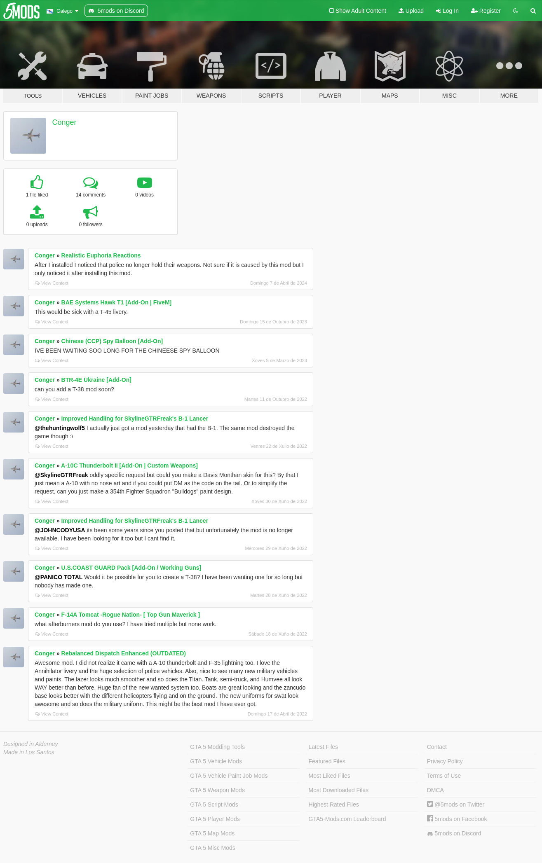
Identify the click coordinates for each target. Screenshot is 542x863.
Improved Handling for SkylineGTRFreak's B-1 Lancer (135, 418)
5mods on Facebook (457, 819)
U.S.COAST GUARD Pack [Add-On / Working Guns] (131, 567)
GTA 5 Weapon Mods (217, 790)
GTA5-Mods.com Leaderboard (347, 819)
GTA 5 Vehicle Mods (216, 761)
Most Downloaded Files (339, 790)
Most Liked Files (329, 775)
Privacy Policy (445, 761)
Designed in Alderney (30, 744)
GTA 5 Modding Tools (217, 747)
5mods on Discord (454, 833)
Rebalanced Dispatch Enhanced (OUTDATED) (123, 653)
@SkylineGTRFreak (61, 475)
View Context (51, 283)
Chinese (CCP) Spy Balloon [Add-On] (112, 341)
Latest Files (323, 747)
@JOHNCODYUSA (60, 530)
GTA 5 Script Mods (214, 804)
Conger (64, 122)
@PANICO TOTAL (58, 577)
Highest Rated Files (334, 804)
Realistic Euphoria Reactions (101, 255)
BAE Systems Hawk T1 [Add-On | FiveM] (116, 302)
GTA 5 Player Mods (214, 819)
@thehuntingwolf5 (60, 428)
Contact (437, 747)
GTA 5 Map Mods (212, 833)
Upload (411, 10)
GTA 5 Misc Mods (212, 847)
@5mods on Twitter (455, 804)
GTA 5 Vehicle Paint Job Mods (228, 775)
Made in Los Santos (28, 752)
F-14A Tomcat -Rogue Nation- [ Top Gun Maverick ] (130, 614)
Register (486, 10)
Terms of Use (444, 775)
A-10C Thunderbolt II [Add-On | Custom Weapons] (129, 465)
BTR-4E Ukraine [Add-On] (96, 380)
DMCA (435, 790)
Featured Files (327, 761)
